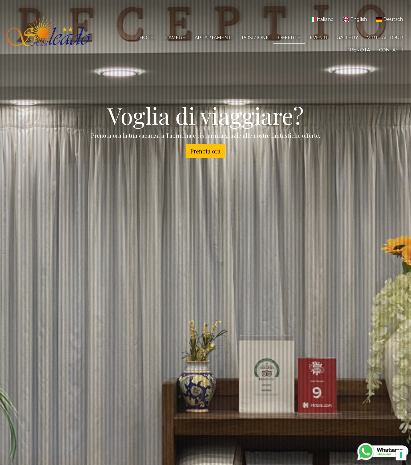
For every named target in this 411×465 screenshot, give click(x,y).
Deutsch (389, 19)
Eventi (318, 37)
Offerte (289, 37)
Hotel (148, 37)
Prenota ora (205, 151)
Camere (175, 37)
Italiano (322, 19)
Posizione (255, 37)
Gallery (347, 37)
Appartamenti (214, 37)
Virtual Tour (385, 37)
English (355, 19)
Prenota (358, 50)
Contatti (391, 50)
